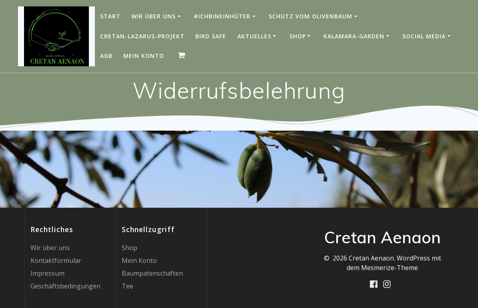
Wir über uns (153, 16)
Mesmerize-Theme (389, 267)
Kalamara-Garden (353, 36)
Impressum (47, 273)
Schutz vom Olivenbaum (310, 16)
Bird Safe (210, 36)
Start (110, 16)
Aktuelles (254, 36)
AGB (106, 56)
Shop (297, 36)
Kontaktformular (55, 260)
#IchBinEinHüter (222, 16)
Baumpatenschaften (152, 273)
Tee (127, 286)
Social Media (424, 36)
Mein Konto (143, 56)
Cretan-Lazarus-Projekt (142, 36)
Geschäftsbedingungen (65, 286)
